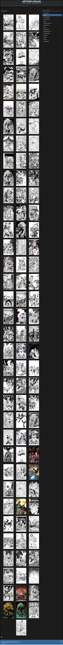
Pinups (44, 21)
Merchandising (46, 17)
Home (2, 5)
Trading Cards (46, 25)
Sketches (45, 35)
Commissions (15, 5)
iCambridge (4, 643)
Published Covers (47, 31)
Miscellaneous (46, 19)
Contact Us (23, 5)
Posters (45, 37)
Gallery (5, 5)
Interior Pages (46, 33)
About (11, 5)
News (19, 5)
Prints (44, 27)
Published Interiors (47, 23)
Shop (8, 5)
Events (27, 5)
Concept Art (46, 13)
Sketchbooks (46, 29)
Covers (45, 15)
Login (61, 641)
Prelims (45, 39)
